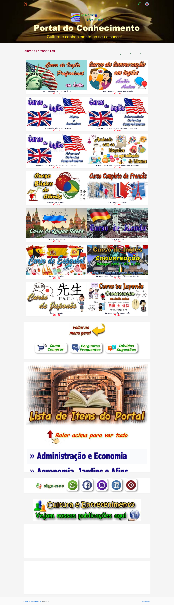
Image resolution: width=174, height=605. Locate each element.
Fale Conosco (145, 601)
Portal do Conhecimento (32, 601)
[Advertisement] (87, 542)
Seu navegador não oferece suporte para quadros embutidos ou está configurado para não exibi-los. (87, 450)
